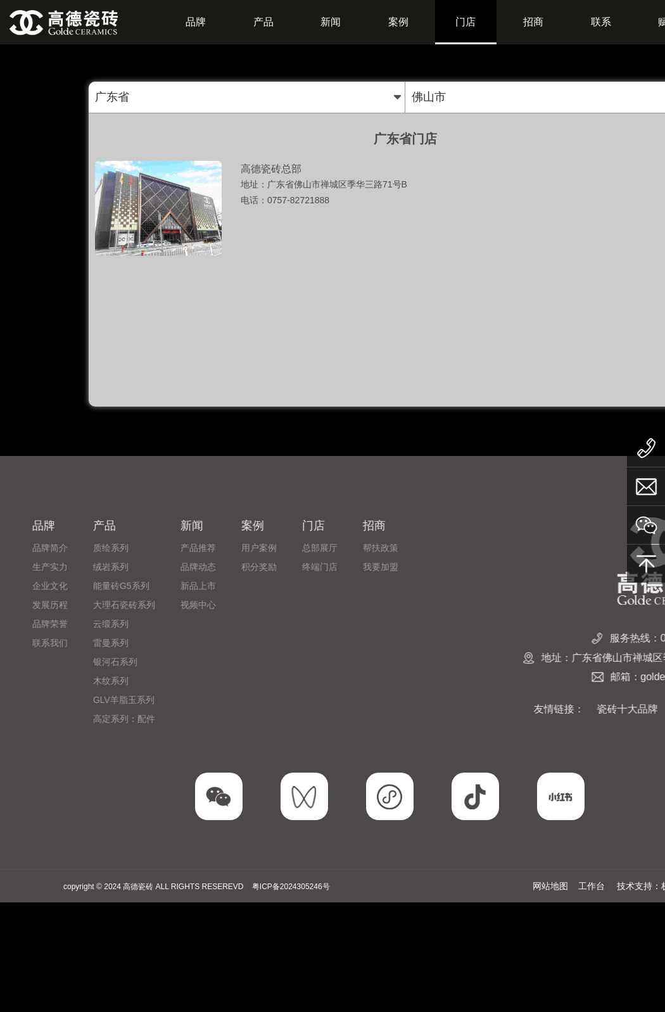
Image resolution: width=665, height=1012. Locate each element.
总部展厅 (55, 548)
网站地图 (550, 886)
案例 (398, 21)
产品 (263, 21)
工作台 (591, 886)
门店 (465, 21)
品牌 (196, 21)
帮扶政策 (116, 548)
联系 (601, 21)
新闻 (330, 21)
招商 (533, 21)
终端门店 (55, 567)
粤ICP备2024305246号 (291, 886)
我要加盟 (116, 567)
